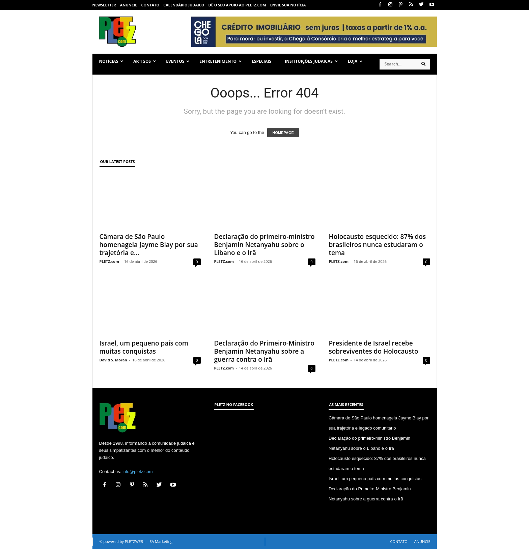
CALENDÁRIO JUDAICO (183, 4)
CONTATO (150, 4)
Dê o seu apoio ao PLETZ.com (237, 4)
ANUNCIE (128, 4)
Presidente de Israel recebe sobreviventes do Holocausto (373, 347)
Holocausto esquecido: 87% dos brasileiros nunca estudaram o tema (377, 244)
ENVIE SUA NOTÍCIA (288, 4)
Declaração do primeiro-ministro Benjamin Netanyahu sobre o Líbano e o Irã (264, 244)
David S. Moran (113, 359)
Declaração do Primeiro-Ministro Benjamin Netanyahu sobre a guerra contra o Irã (264, 351)
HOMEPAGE (283, 133)
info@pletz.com (137, 471)
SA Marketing (160, 541)
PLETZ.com (109, 261)
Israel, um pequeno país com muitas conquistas (144, 347)
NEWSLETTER (104, 4)
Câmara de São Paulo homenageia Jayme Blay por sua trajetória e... (149, 244)
